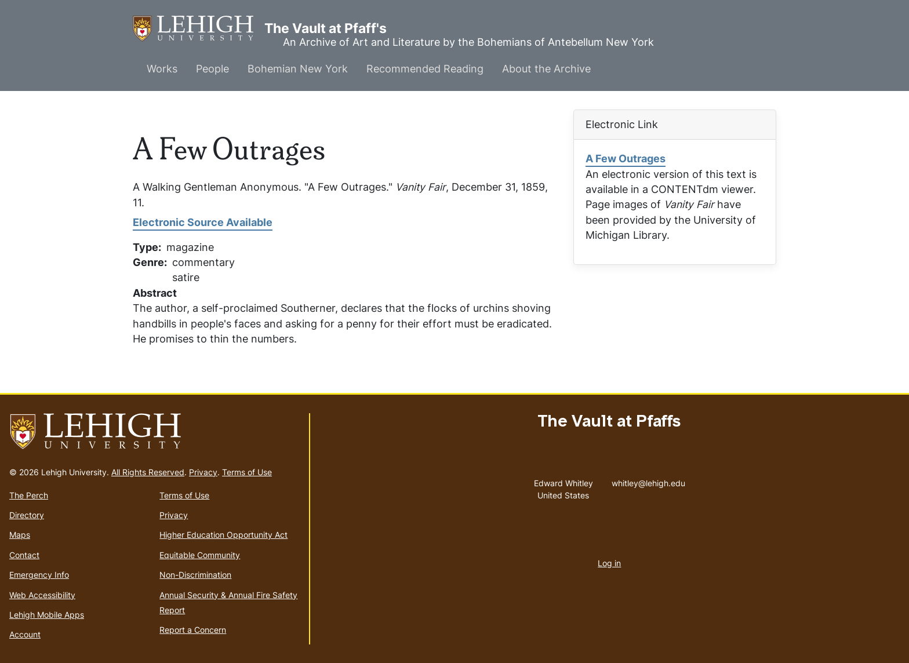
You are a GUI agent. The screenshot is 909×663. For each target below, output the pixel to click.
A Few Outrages (626, 158)
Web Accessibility (42, 594)
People (212, 68)
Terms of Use (247, 472)
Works (162, 68)
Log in (609, 563)
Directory (26, 514)
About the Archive (546, 68)
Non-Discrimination (195, 574)
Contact (24, 554)
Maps (19, 534)
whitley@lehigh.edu (648, 480)
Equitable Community (199, 554)
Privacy (203, 472)
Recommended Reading (424, 68)
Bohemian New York (298, 68)
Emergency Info (39, 574)
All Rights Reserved (147, 472)
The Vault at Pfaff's (198, 29)
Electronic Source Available (202, 222)
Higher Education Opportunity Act (223, 534)
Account (25, 634)
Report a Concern (192, 629)
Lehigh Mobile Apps (46, 614)
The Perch (28, 495)
